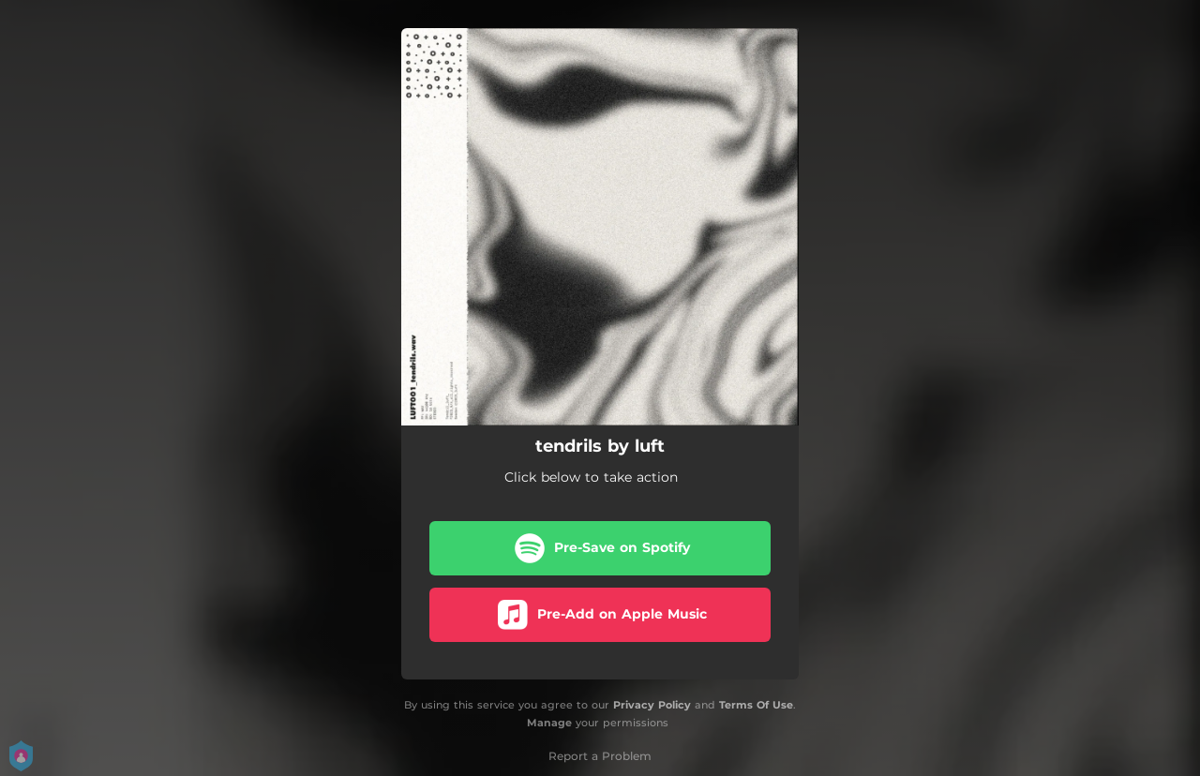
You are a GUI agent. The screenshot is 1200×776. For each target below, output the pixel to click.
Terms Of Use (756, 704)
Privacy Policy (652, 704)
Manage (549, 722)
